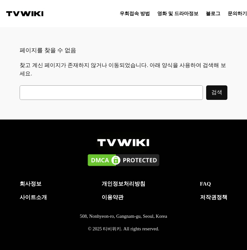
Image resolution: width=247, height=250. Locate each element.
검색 (216, 92)
